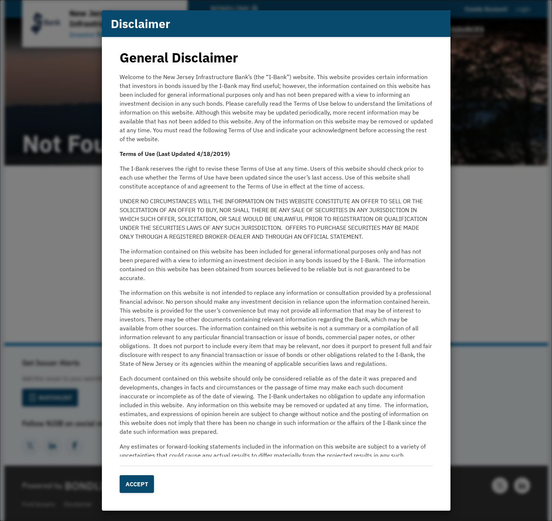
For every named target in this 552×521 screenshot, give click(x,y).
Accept (137, 484)
